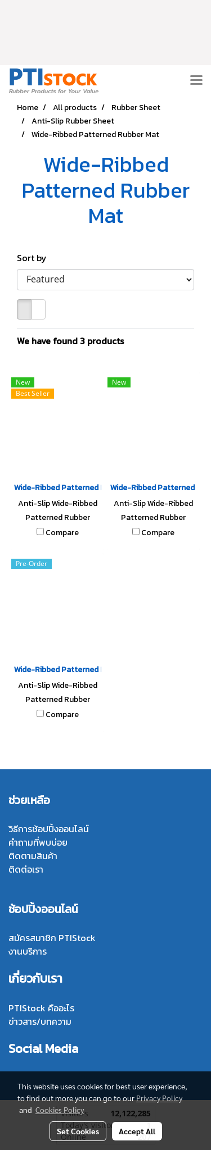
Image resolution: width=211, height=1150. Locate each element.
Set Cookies (78, 1131)
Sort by (35, 257)
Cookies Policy (59, 1110)
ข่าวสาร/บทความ (39, 1021)
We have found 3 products (70, 341)
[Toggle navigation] (196, 81)
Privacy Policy (159, 1098)
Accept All (137, 1131)
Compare (62, 533)
